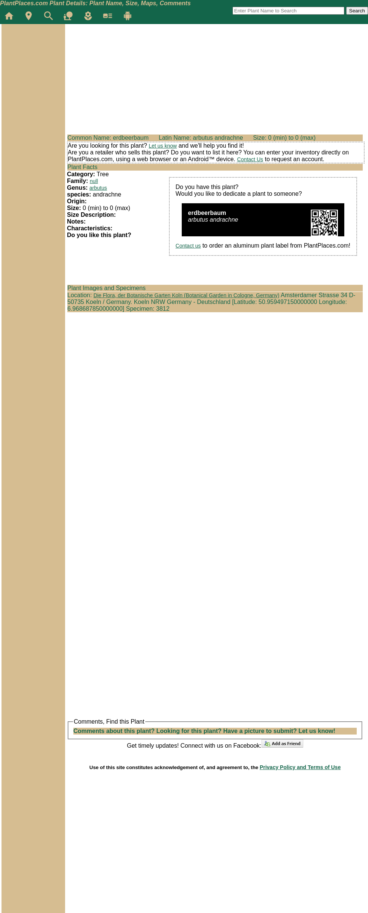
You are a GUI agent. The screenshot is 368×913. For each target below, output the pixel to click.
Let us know (163, 146)
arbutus (98, 188)
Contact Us (250, 159)
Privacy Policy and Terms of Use (300, 767)
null (94, 181)
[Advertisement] (33, 69)
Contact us (188, 246)
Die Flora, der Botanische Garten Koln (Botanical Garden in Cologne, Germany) (186, 295)
